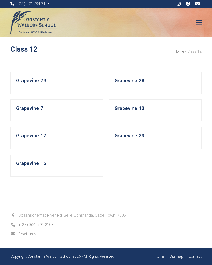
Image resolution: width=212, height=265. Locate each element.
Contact (195, 256)
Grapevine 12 (31, 136)
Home (179, 51)
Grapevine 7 (29, 108)
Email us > (27, 234)
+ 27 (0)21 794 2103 (35, 224)
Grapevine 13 (129, 108)
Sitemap (176, 256)
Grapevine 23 (129, 136)
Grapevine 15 (31, 163)
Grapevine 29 (31, 81)
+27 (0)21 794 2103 (33, 4)
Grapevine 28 (129, 81)
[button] (199, 22)
